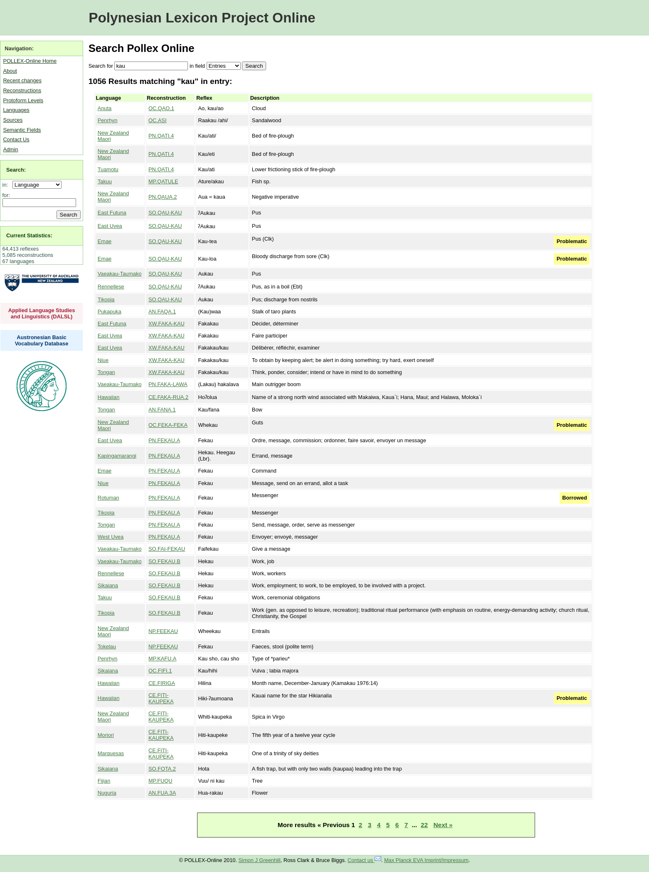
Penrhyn (108, 120)
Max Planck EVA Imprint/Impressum (426, 860)
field (200, 66)
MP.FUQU (160, 781)
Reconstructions (22, 90)
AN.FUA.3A (162, 793)
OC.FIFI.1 (160, 671)
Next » (443, 824)
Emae (104, 241)
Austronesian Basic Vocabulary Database (42, 340)
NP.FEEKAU (163, 631)
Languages (16, 110)
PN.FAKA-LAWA (168, 384)
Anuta (104, 108)
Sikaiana (108, 585)
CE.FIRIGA (161, 683)
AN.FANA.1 (161, 409)
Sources (12, 120)
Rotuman (108, 498)
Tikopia (106, 299)
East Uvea (110, 226)
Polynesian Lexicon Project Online (202, 17)
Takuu (105, 181)
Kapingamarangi (117, 456)
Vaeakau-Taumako (120, 274)
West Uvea (110, 537)
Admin (10, 149)
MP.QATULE (163, 181)
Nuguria (107, 793)
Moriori (106, 735)
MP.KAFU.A (162, 658)
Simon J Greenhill (260, 860)
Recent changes (22, 80)
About (10, 71)
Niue (103, 360)
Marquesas (111, 753)
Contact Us (16, 139)
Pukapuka (109, 311)
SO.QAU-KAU (165, 212)
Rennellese (111, 286)
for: (6, 195)
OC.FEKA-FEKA (168, 425)
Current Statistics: (29, 235)
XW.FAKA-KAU (166, 323)
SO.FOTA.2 (162, 769)
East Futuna (112, 212)
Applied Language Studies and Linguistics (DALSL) (41, 313)
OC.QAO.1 (161, 108)
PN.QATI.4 (161, 136)
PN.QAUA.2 (162, 197)
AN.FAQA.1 (162, 311)
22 (424, 824)
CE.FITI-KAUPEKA (160, 698)
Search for (101, 66)
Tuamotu (108, 169)
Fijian (104, 781)
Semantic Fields (22, 130)
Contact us (364, 860)
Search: (16, 170)
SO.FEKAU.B (164, 561)
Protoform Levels (23, 100)
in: (6, 185)
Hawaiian (109, 397)
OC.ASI (157, 120)
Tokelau (107, 646)
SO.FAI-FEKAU (166, 549)
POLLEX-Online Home (30, 61)
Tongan (106, 372)
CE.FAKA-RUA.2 (168, 397)
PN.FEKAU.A (164, 440)
